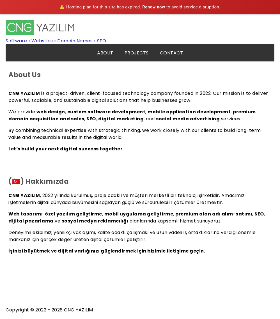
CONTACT (171, 53)
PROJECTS (137, 53)
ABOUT (105, 53)
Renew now (153, 7)
